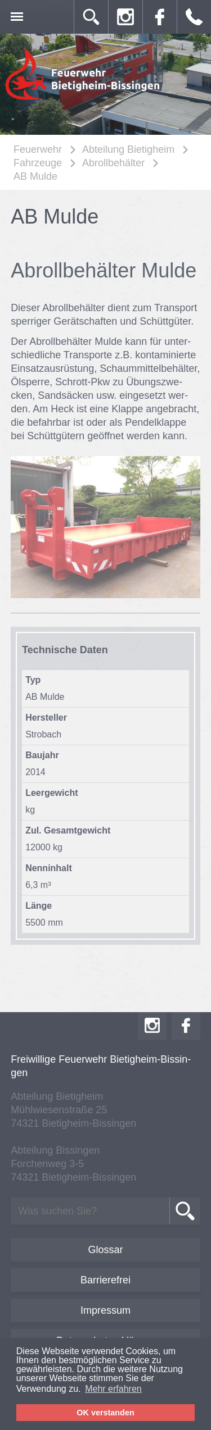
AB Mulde (35, 176)
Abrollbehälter (113, 162)
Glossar (105, 1249)
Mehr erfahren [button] (113, 1388)
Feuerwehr (38, 149)
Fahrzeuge (38, 162)
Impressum (105, 1310)
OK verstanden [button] (105, 1412)
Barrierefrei (105, 1280)
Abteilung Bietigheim (128, 149)
